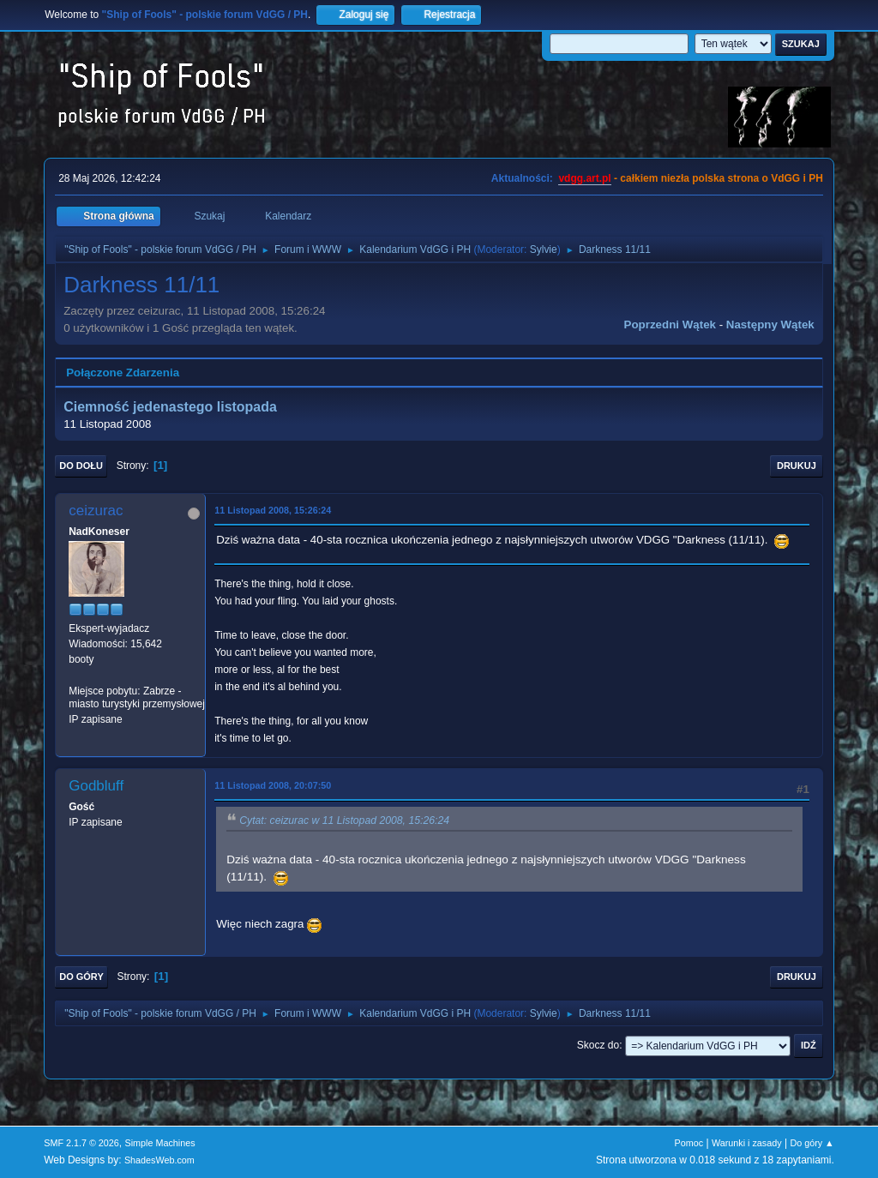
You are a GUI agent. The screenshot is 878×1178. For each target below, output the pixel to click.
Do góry (81, 976)
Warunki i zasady (747, 1143)
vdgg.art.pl (584, 178)
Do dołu (81, 465)
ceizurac (96, 510)
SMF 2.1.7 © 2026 (81, 1143)
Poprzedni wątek (670, 324)
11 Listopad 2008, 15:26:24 (272, 510)
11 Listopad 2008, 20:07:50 (272, 785)
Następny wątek (770, 324)
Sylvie (543, 249)
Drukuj (796, 465)
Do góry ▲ (811, 1143)
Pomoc (689, 1143)
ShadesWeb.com (159, 1160)
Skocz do (598, 1045)
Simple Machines (160, 1143)
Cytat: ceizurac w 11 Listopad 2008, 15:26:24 (344, 820)
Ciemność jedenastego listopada (170, 407)
